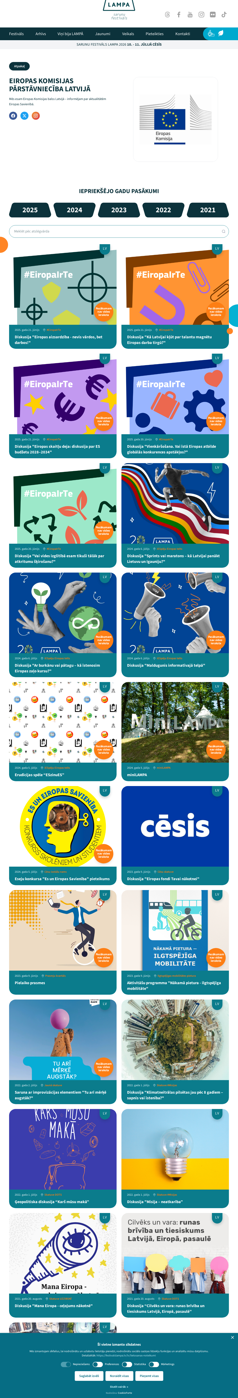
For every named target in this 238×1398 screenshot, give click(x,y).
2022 (163, 210)
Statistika (140, 1364)
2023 (119, 210)
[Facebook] (179, 14)
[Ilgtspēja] (221, 33)
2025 (30, 210)
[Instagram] (201, 14)
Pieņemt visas (149, 1376)
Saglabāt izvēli (89, 1376)
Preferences (112, 1364)
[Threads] (167, 14)
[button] (232, 1337)
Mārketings (167, 1364)
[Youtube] (190, 14)
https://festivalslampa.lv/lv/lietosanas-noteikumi (126, 1356)
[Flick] (213, 14)
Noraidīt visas (119, 1376)
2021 (208, 210)
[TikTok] (224, 14)
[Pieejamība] (211, 33)
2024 (74, 210)
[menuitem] (16, 34)
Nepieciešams (81, 1364)
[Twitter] (24, 116)
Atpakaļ (19, 66)
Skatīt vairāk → (119, 1387)
